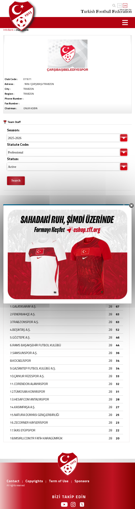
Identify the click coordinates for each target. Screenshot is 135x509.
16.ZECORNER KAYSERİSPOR (29, 422)
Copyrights (34, 481)
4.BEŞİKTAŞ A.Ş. (20, 329)
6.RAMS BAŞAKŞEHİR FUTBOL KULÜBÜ (35, 345)
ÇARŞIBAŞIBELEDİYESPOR (67, 69)
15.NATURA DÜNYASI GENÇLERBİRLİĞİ (34, 414)
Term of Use (58, 481)
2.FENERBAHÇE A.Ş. (22, 314)
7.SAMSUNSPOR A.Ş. (23, 352)
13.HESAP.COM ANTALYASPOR (29, 399)
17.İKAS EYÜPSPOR (22, 430)
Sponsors (81, 481)
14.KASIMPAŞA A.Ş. (22, 407)
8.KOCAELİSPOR (20, 360)
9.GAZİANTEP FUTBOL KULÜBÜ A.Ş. (33, 368)
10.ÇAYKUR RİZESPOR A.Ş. (27, 376)
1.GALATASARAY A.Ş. (23, 306)
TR (119, 5)
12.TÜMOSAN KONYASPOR (27, 391)
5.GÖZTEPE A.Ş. (20, 337)
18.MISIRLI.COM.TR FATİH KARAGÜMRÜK (36, 438)
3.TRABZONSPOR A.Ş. (24, 322)
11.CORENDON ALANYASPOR (29, 383)
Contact (13, 481)
